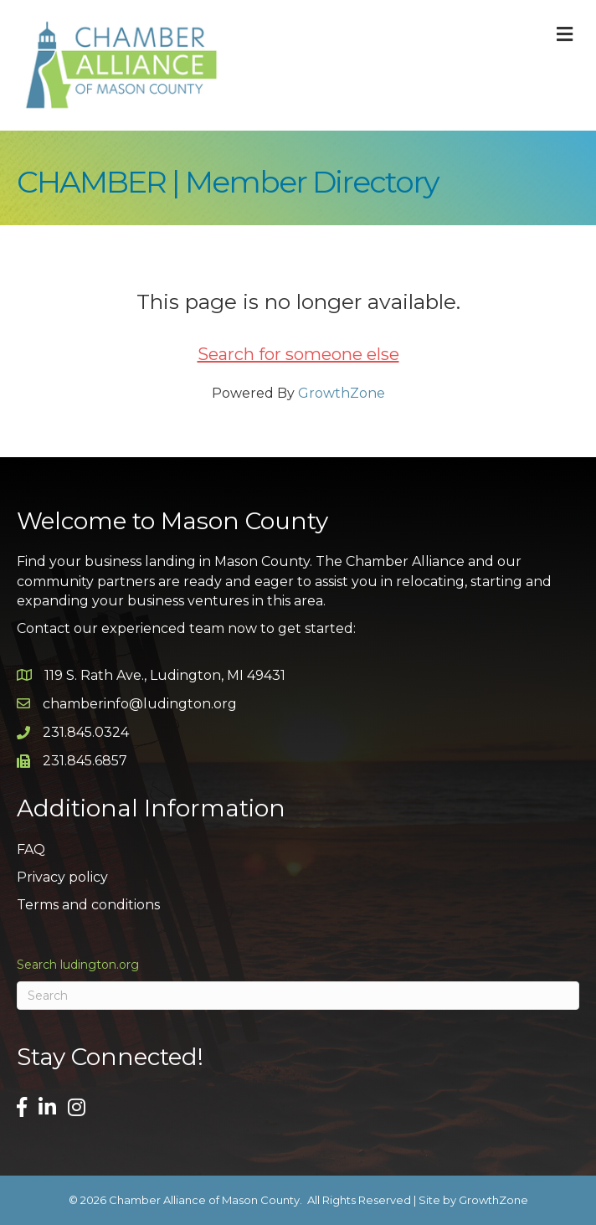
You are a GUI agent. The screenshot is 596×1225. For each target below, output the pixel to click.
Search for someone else (298, 354)
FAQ (31, 849)
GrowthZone (341, 393)
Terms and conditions (88, 905)
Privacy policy (62, 877)
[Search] (298, 995)
